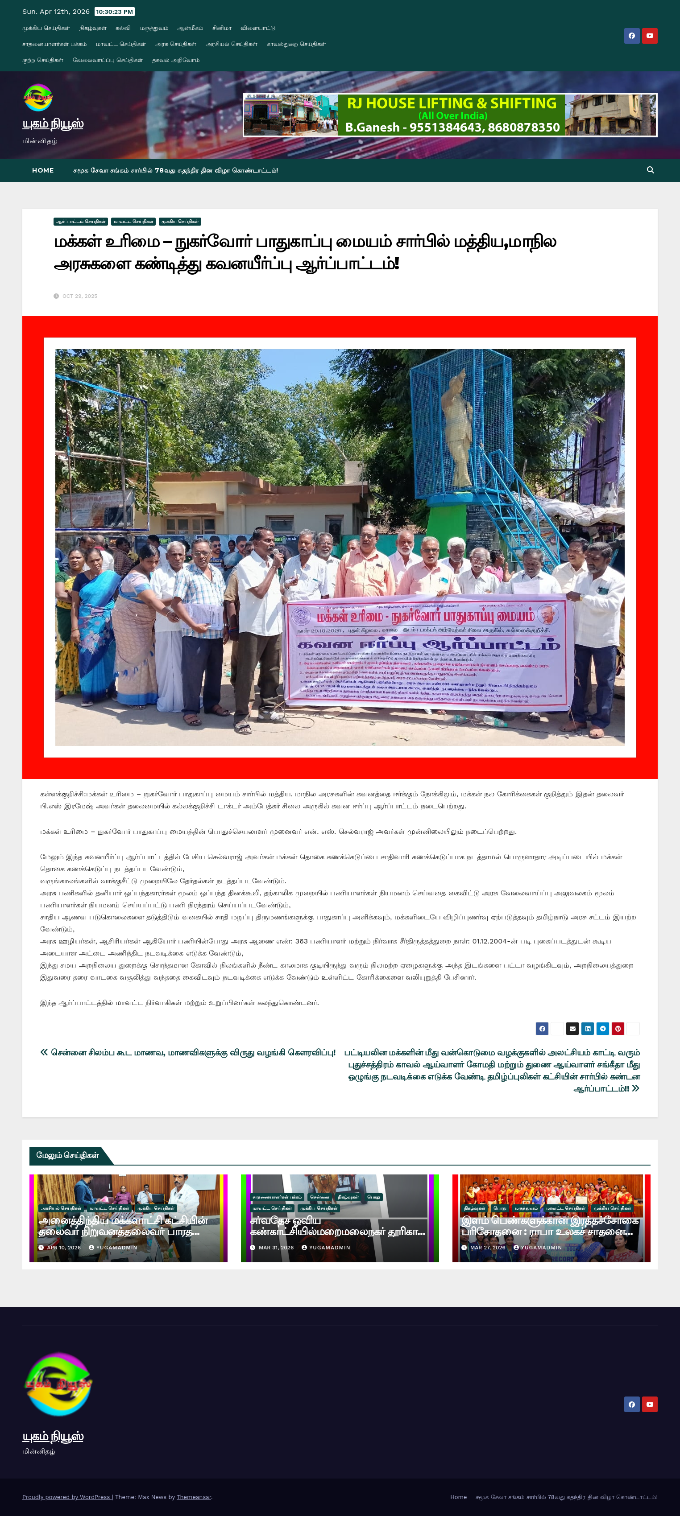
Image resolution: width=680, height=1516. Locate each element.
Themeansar (194, 1497)
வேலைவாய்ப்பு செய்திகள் (108, 60)
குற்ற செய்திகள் (42, 60)
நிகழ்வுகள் (93, 28)
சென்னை (319, 1197)
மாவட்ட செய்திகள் (121, 44)
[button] (650, 170)
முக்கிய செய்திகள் (46, 28)
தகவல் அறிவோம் (175, 60)
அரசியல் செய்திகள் (231, 44)
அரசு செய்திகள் (175, 44)
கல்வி (123, 28)
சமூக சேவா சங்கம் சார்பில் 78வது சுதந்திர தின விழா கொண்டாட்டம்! (175, 170)
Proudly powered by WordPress (67, 1497)
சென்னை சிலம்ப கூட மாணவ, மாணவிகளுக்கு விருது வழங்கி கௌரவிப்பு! (188, 1052)
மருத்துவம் (154, 28)
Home (43, 170)
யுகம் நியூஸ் (52, 123)
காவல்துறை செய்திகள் (296, 44)
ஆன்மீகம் (190, 28)
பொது (373, 1197)
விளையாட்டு (258, 28)
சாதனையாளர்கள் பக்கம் (54, 44)
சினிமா (222, 28)
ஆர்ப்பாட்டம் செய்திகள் (80, 221)
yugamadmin (113, 1247)
